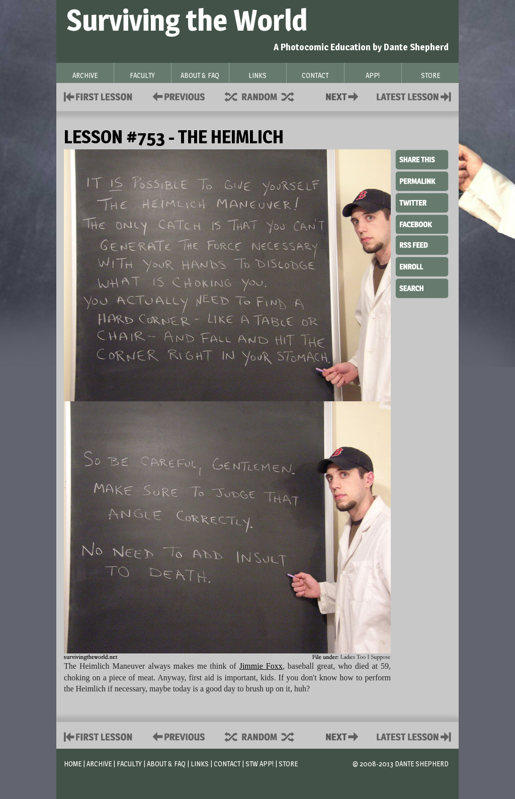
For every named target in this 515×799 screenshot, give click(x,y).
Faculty (129, 763)
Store (288, 763)
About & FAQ (166, 763)
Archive (99, 763)
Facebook (422, 223)
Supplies (266, 96)
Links (200, 763)
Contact (344, 96)
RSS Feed (422, 244)
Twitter (422, 202)
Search (422, 287)
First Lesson (98, 96)
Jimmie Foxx (261, 666)
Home (72, 763)
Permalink (422, 181)
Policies (176, 96)
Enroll (422, 265)
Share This (422, 159)
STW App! (259, 763)
